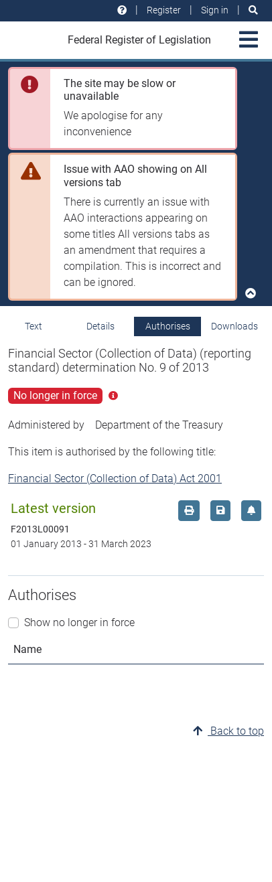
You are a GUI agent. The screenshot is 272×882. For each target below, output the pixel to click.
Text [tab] (33, 326)
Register (164, 10)
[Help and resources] (122, 10)
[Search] (253, 10)
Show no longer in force (79, 622)
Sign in (214, 10)
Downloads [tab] (234, 326)
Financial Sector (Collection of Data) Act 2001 (115, 478)
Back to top (228, 731)
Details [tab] (100, 326)
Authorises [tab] (167, 326)
